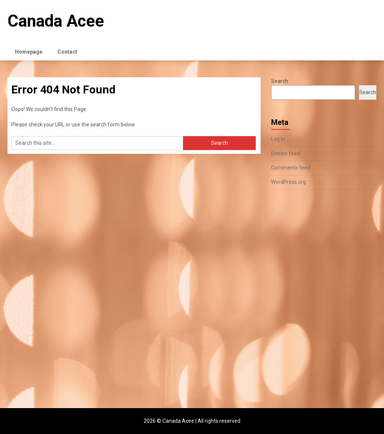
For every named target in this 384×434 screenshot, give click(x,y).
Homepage (28, 52)
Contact (67, 52)
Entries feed (285, 153)
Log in (278, 139)
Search (279, 81)
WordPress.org (288, 182)
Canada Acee (56, 21)
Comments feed (290, 168)
